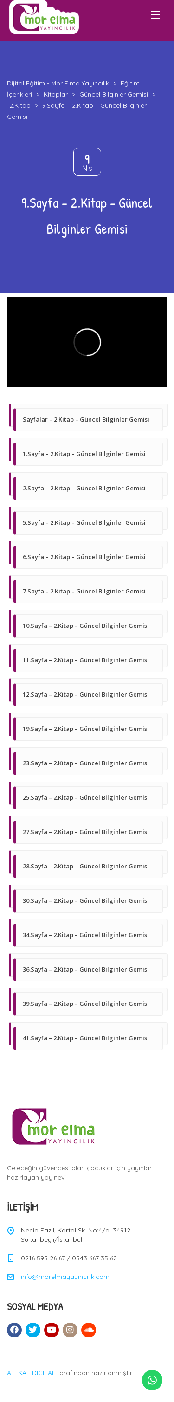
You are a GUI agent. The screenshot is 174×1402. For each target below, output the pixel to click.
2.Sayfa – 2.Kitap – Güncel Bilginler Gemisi (84, 488)
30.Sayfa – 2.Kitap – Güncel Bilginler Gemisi (86, 900)
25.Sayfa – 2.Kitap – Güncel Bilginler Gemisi (86, 797)
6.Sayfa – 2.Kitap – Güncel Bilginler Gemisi (84, 557)
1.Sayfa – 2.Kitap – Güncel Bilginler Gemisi (84, 454)
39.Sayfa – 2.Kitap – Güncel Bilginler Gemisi (86, 1003)
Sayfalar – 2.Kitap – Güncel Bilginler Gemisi (86, 419)
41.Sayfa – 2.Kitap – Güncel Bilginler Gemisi (86, 1038)
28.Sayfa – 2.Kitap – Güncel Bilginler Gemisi (86, 866)
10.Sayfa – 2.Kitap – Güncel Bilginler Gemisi (86, 625)
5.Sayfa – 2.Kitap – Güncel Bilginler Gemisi (84, 522)
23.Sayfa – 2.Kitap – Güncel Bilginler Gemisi (86, 763)
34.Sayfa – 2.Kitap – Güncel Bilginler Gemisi (86, 935)
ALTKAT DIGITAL (31, 1373)
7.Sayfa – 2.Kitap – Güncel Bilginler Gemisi (84, 591)
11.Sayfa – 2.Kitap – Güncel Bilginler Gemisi (86, 660)
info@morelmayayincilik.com (65, 1276)
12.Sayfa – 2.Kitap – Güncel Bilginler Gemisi (86, 694)
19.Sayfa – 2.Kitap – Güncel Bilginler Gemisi (86, 728)
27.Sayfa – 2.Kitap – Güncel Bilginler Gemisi (86, 832)
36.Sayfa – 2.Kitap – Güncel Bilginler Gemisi (86, 969)
